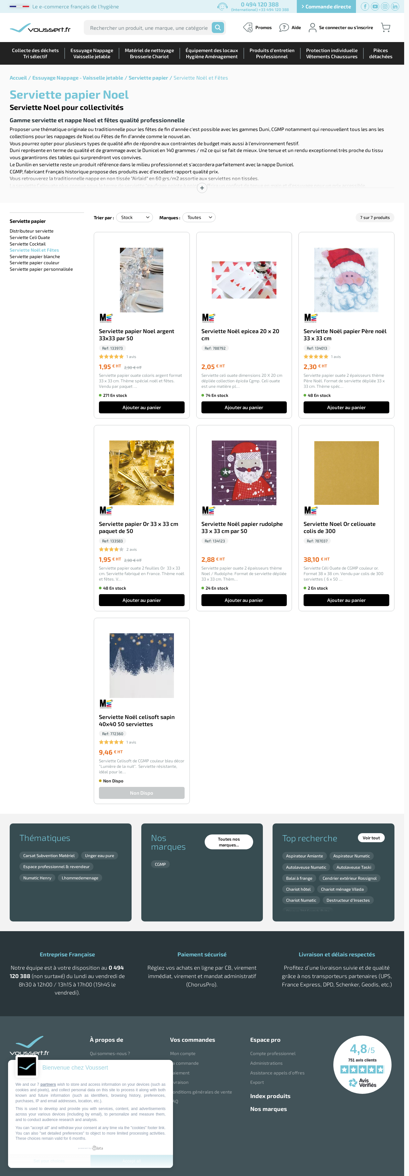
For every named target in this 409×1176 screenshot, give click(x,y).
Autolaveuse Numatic (306, 867)
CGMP (160, 864)
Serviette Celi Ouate (30, 237)
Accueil (18, 77)
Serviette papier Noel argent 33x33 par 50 (136, 335)
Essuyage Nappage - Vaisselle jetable (77, 77)
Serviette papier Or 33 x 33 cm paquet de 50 (138, 527)
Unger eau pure (99, 855)
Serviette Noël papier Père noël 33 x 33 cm (345, 335)
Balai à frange (299, 878)
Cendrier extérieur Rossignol (350, 878)
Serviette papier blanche (35, 256)
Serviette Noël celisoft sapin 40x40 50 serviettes (137, 720)
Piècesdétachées (381, 53)
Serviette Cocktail (28, 243)
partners (48, 1084)
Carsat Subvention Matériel (49, 855)
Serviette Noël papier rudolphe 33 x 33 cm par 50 (242, 527)
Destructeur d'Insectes (348, 900)
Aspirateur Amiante (304, 855)
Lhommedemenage (80, 877)
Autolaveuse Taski (354, 867)
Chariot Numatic (301, 900)
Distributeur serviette (32, 231)
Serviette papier (148, 77)
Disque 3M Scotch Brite (307, 911)
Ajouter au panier (142, 407)
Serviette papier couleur (34, 262)
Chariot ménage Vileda (342, 889)
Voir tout (371, 837)
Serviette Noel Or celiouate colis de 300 (340, 527)
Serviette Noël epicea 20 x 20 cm (240, 335)
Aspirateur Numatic (351, 855)
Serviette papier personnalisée (41, 269)
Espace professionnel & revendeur (56, 866)
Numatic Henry (37, 877)
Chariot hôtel (298, 889)
